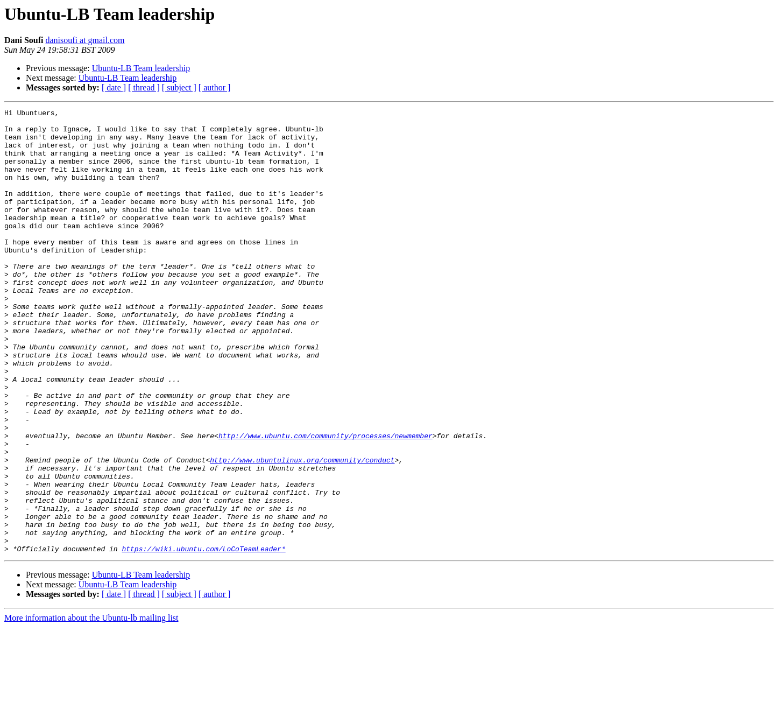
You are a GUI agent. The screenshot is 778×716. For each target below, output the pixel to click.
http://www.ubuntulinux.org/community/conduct (302, 531)
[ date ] (114, 87)
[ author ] (215, 87)
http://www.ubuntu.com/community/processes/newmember (325, 502)
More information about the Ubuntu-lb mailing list (91, 706)
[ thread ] (144, 87)
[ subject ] (179, 87)
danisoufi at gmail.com (84, 40)
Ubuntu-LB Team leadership (141, 68)
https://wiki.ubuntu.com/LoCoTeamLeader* (203, 637)
